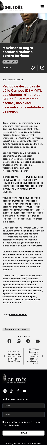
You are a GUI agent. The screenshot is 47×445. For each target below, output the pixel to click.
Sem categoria (10, 61)
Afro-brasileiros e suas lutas (16, 329)
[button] (9, 341)
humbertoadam (18, 314)
